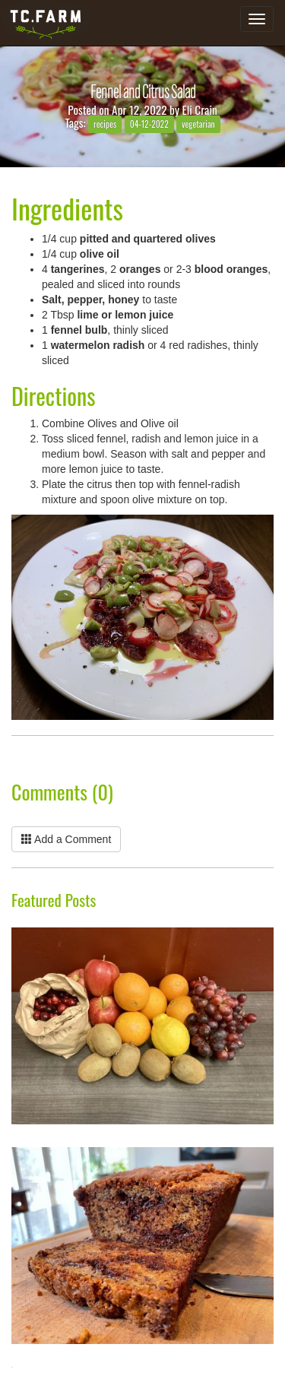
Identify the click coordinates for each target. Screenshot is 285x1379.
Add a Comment (66, 839)
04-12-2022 (149, 123)
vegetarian (198, 123)
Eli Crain (199, 109)
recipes (104, 123)
